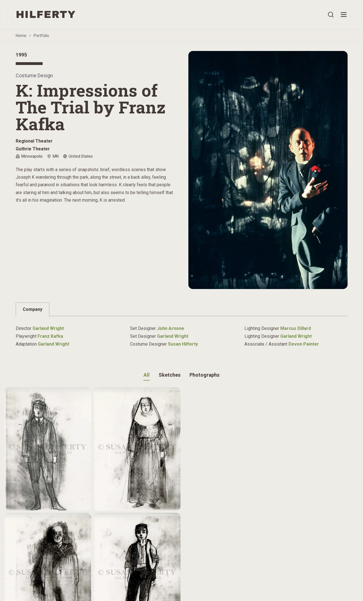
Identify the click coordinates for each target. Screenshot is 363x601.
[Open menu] (344, 14)
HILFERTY (46, 14)
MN (53, 156)
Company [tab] (32, 309)
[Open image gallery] (268, 170)
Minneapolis (29, 156)
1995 (21, 55)
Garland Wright (48, 328)
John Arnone (170, 328)
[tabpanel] (182, 333)
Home (21, 35)
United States (78, 156)
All (147, 375)
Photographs (204, 375)
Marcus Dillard (295, 328)
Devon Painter (303, 344)
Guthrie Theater (33, 149)
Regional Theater (34, 141)
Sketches (170, 375)
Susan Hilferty (183, 344)
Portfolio (41, 35)
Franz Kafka (50, 336)
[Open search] (330, 14)
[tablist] (182, 309)
